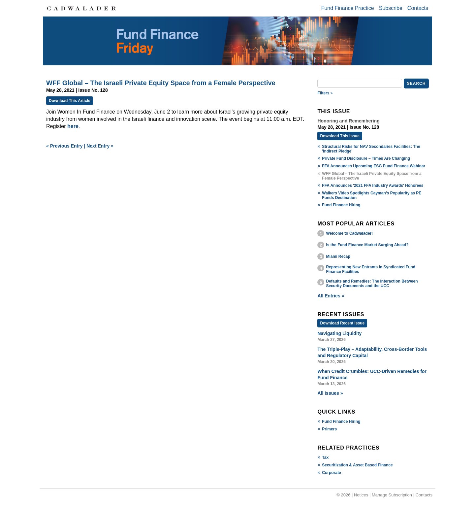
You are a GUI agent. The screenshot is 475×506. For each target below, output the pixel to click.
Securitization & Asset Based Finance (357, 465)
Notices (361, 494)
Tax (325, 457)
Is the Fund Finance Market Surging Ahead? (367, 245)
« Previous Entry (64, 146)
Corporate (331, 472)
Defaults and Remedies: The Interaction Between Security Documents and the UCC (372, 283)
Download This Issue (339, 136)
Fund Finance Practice (347, 8)
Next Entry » (99, 146)
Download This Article (69, 100)
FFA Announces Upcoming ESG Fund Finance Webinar (373, 166)
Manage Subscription (392, 494)
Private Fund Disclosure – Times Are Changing (366, 158)
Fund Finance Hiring (341, 205)
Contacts (417, 8)
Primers (329, 429)
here (73, 126)
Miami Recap (338, 256)
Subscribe (390, 8)
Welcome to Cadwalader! (349, 233)
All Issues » (330, 393)
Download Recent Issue (342, 323)
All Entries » (330, 295)
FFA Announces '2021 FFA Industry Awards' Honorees (372, 185)
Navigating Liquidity (339, 333)
